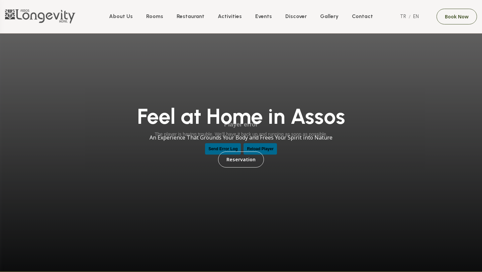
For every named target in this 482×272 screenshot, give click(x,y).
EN (416, 16)
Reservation (241, 159)
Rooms (154, 16)
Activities (230, 16)
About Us (121, 16)
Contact (362, 16)
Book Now (457, 16)
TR (403, 16)
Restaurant (190, 16)
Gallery (329, 16)
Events (263, 16)
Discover (296, 16)
